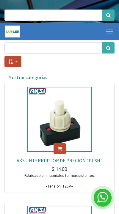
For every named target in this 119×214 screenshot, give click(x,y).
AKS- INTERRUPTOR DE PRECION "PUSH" (59, 160)
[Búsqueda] (108, 15)
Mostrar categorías (27, 77)
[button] (12, 61)
